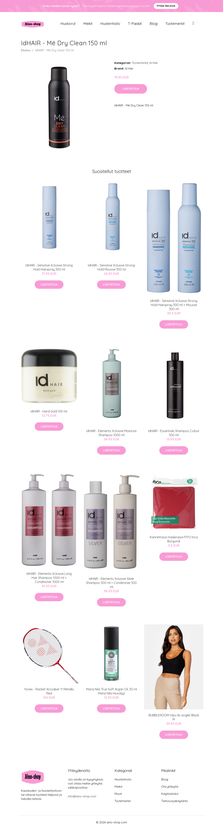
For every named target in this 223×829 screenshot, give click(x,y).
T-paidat (135, 23)
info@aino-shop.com (82, 796)
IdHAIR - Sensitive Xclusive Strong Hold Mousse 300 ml (111, 267)
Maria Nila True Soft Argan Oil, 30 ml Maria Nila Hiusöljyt (111, 691)
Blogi (154, 23)
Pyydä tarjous (166, 5)
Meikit (88, 23)
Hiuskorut (68, 23)
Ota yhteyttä (169, 786)
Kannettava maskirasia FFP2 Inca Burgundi (174, 539)
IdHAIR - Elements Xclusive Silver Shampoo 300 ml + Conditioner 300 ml (111, 583)
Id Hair (153, 63)
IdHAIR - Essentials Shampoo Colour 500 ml (173, 433)
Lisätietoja (130, 88)
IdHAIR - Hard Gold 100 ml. (49, 411)
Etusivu (25, 50)
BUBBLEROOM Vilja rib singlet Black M (174, 717)
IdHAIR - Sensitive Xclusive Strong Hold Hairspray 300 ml (49, 267)
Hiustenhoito (110, 23)
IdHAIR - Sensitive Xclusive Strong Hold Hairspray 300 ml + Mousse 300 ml (173, 305)
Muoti (118, 794)
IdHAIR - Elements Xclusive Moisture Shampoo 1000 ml (111, 433)
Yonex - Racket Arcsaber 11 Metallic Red (49, 691)
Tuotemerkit (175, 23)
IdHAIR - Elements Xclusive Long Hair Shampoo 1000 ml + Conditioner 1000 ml (49, 578)
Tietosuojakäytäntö (174, 801)
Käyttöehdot (169, 794)
